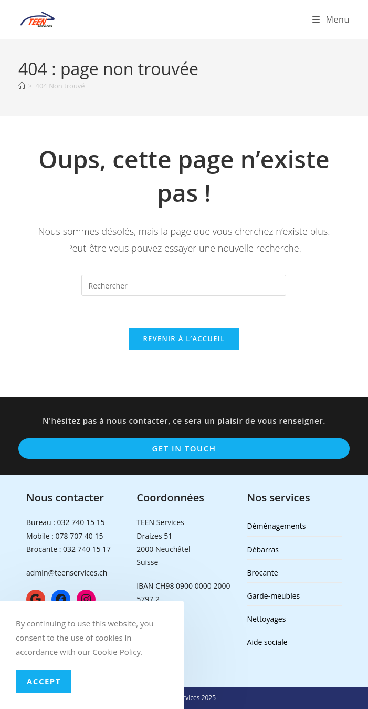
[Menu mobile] (331, 19)
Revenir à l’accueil (184, 338)
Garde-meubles (273, 596)
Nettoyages (266, 619)
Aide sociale (267, 642)
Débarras (263, 549)
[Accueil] (21, 85)
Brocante (262, 573)
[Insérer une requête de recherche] (183, 285)
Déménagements (276, 526)
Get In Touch (184, 448)
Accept (44, 681)
